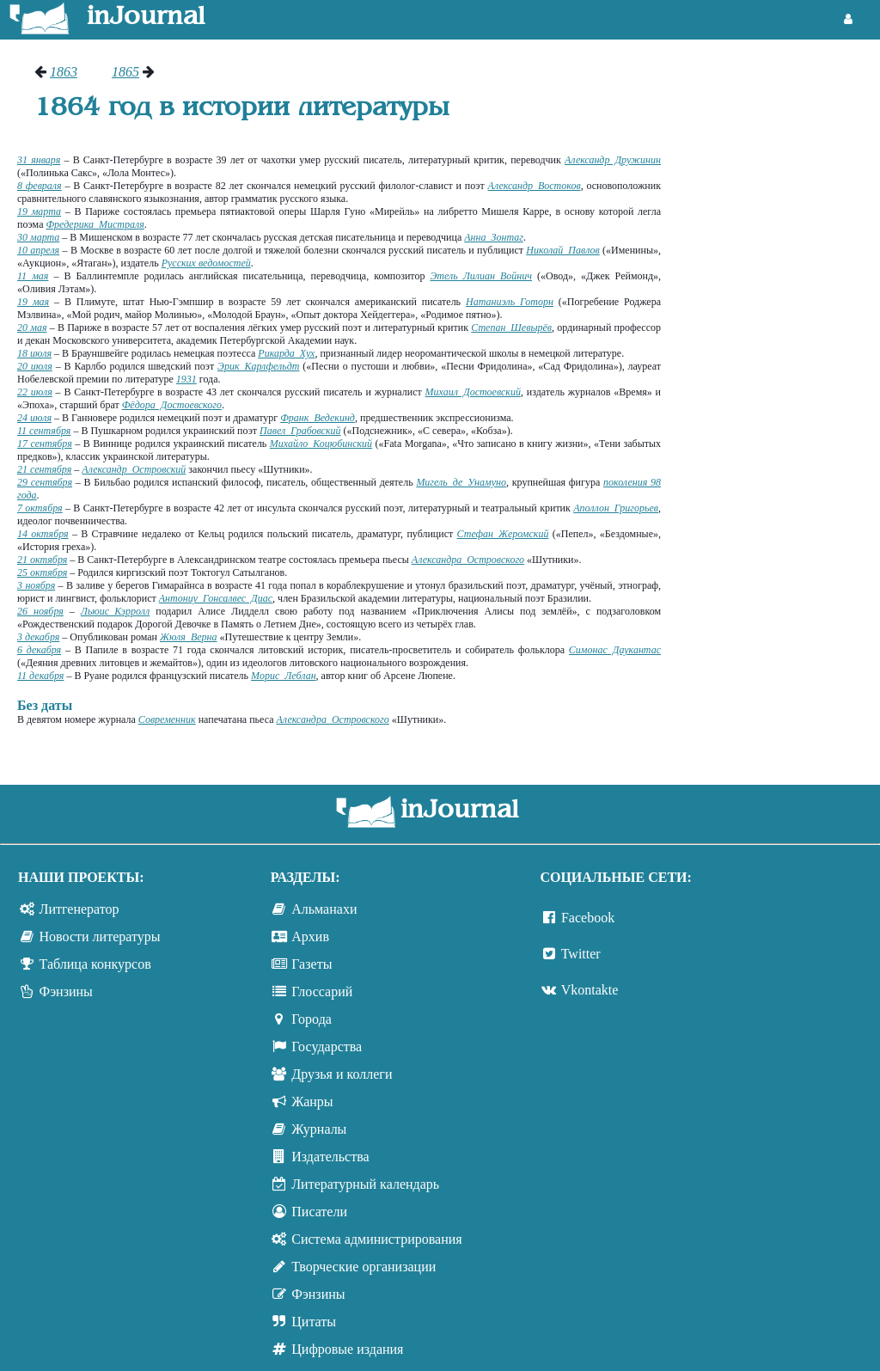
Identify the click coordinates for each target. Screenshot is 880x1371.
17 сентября (44, 444)
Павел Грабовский (300, 431)
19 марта (39, 211)
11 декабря (40, 676)
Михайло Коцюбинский (321, 444)
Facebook (587, 917)
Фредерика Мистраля (95, 224)
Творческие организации (363, 1266)
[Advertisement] (779, 322)
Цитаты (313, 1321)
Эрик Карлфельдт (258, 366)
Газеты (311, 964)
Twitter (581, 953)
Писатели (319, 1211)
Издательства (330, 1156)
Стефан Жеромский (503, 534)
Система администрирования (376, 1239)
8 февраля (39, 186)
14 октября (43, 534)
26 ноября (40, 611)
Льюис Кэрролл (115, 611)
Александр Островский (134, 469)
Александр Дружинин (613, 160)
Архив (310, 936)
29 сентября (44, 482)
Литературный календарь (365, 1184)
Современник (167, 719)
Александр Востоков (534, 186)
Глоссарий (321, 991)
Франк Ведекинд (317, 418)
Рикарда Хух (286, 353)
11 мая (32, 276)
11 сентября (43, 431)
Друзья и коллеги (341, 1074)
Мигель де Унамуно (461, 482)
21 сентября (44, 469)
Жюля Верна (188, 637)
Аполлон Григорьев (615, 508)
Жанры (312, 1101)
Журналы (318, 1129)
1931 (186, 379)
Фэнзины (66, 991)
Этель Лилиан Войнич (481, 276)
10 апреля (38, 250)
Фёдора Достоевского (172, 405)
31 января (38, 160)
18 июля (34, 353)
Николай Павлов (562, 250)
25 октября (42, 572)
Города (311, 1019)
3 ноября (36, 585)
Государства (326, 1046)
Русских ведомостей (206, 263)
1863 (63, 71)
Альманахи (324, 909)
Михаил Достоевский (473, 392)
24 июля (34, 418)
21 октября (42, 560)
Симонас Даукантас (615, 650)
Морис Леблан (283, 676)
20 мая (31, 327)
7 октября (40, 508)
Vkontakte (590, 989)
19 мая (33, 302)
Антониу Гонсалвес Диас (215, 598)
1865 (125, 71)
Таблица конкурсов (95, 964)
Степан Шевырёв (511, 327)
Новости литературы (100, 936)
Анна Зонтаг (493, 237)
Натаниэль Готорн (509, 302)
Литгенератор (79, 909)
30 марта (38, 237)
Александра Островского (468, 560)
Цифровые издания (347, 1349)
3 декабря (38, 637)
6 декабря (39, 650)
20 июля (34, 366)
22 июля (34, 392)
